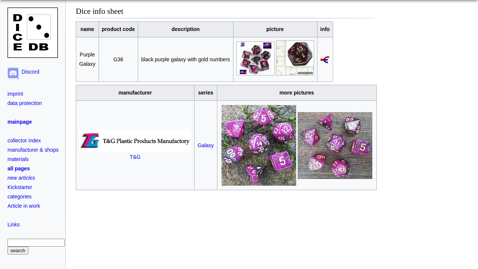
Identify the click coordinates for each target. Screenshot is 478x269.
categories (19, 197)
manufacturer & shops (33, 150)
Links (13, 225)
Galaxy (206, 145)
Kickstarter (19, 187)
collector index (24, 140)
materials (18, 159)
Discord (29, 72)
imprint (15, 94)
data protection (24, 103)
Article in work (23, 206)
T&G (135, 154)
